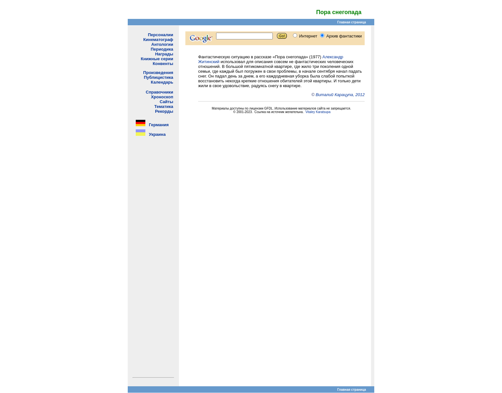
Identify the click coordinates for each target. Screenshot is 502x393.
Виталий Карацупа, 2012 (340, 94)
